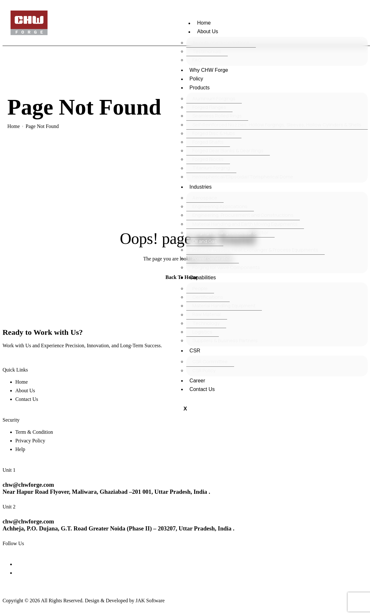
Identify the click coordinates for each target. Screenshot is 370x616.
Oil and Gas (204, 241)
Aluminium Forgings (213, 98)
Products (199, 87)
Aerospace (204, 197)
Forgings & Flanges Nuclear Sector (230, 232)
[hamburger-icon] (184, 25)
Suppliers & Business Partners (225, 340)
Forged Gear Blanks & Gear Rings (227, 150)
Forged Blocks (208, 159)
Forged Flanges (209, 107)
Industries (200, 187)
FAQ (196, 59)
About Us (209, 31)
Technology (206, 323)
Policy (196, 79)
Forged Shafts (208, 142)
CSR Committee (210, 361)
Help (20, 449)
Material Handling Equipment (223, 305)
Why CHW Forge (208, 70)
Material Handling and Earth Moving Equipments (245, 224)
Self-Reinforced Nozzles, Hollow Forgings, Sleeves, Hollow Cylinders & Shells (276, 124)
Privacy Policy (30, 440)
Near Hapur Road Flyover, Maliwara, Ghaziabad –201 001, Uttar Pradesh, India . (106, 491)
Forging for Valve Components (226, 267)
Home (205, 23)
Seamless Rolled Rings (217, 115)
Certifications (207, 297)
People (200, 288)
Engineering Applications (220, 206)
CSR (194, 350)
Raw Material (206, 314)
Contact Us (201, 389)
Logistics (202, 331)
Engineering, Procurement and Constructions (242, 215)
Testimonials (206, 51)
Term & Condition (34, 432)
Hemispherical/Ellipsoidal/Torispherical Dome (242, 176)
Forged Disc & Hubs (213, 133)
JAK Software (150, 600)
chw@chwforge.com (28, 484)
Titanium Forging (211, 168)
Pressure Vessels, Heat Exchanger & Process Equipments (255, 249)
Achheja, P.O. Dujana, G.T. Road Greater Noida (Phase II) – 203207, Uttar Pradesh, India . (118, 528)
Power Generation (212, 258)
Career (197, 380)
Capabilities (202, 277)
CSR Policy (204, 370)
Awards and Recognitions (220, 42)
